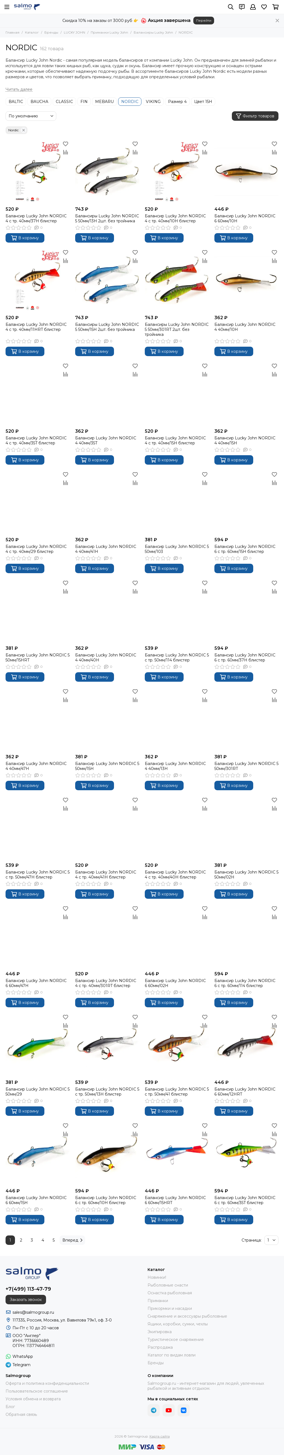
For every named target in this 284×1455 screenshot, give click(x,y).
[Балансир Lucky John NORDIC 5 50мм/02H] (246, 828)
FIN (84, 101)
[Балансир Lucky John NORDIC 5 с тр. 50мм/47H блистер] (38, 828)
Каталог (32, 32)
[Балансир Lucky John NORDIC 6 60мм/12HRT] (246, 1045)
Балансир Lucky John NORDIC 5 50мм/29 (38, 1092)
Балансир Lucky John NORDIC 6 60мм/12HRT (244, 1092)
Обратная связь (21, 1414)
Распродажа (160, 1347)
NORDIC (129, 101)
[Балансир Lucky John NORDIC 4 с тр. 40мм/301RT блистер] (107, 936)
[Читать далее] (19, 89)
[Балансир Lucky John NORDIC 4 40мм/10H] (246, 280)
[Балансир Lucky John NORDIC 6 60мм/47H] (38, 936)
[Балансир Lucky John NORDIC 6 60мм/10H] (246, 172)
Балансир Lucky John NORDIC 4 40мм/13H (175, 766)
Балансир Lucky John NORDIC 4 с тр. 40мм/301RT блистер (105, 983)
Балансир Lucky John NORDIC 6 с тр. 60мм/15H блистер (244, 549)
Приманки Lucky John (109, 32)
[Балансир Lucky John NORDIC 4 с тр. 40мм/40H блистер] (177, 828)
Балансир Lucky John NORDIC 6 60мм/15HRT (175, 1200)
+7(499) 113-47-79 (28, 1289)
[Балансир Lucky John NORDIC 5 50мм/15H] (107, 719)
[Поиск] (230, 7)
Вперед (72, 1240)
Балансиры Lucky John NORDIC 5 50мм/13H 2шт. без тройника (107, 218)
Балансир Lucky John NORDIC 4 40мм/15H (244, 440)
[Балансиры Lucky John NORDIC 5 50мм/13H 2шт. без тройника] (107, 172)
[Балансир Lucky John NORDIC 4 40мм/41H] (107, 502)
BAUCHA (39, 101)
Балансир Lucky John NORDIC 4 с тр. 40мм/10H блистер (175, 218)
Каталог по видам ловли (172, 1355)
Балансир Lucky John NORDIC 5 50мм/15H (107, 766)
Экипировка (160, 1331)
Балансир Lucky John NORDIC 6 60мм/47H (36, 983)
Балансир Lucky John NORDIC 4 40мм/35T (105, 440)
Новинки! (157, 1277)
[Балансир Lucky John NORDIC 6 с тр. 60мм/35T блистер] (246, 1153)
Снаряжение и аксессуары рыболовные (187, 1316)
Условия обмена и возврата (33, 1398)
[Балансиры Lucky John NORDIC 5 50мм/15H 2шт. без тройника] (107, 280)
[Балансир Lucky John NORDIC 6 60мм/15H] (38, 1153)
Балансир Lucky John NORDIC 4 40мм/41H (105, 549)
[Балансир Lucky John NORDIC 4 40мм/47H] (38, 719)
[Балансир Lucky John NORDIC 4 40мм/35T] (107, 394)
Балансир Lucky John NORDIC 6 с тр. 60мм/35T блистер (244, 1200)
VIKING (153, 101)
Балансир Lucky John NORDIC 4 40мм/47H (36, 766)
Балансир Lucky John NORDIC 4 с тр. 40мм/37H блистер (36, 218)
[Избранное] (264, 7)
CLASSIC (64, 101)
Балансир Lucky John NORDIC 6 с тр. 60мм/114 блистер (244, 983)
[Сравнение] (65, 152)
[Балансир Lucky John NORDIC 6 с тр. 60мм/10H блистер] (107, 1153)
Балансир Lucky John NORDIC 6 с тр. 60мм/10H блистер (105, 1200)
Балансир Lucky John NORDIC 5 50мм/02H (246, 875)
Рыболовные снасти (168, 1285)
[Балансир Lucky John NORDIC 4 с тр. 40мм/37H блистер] (38, 172)
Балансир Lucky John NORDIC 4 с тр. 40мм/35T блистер (36, 440)
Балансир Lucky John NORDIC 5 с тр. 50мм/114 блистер (177, 658)
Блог (10, 1406)
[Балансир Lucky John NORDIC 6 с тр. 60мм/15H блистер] (246, 502)
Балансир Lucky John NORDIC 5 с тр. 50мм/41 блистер (177, 1092)
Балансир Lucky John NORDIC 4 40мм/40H (105, 658)
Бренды (51, 32)
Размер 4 (177, 101)
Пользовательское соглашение (37, 1391)
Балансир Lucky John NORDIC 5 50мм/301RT (246, 766)
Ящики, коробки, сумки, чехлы (178, 1323)
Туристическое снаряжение (176, 1339)
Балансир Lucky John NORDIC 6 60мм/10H (244, 218)
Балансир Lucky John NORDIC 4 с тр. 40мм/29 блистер (36, 549)
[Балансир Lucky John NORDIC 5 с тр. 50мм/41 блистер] (177, 1045)
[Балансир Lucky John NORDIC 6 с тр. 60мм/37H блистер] (246, 611)
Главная (12, 32)
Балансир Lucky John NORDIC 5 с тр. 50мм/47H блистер (38, 875)
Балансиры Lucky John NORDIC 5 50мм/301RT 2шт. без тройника (177, 329)
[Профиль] (252, 7)
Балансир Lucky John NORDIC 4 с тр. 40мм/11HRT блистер (36, 327)
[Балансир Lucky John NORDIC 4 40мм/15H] (246, 394)
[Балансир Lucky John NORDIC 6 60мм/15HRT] (177, 1153)
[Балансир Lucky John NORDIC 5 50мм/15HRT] (38, 611)
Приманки (158, 1300)
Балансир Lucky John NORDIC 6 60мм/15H (36, 1200)
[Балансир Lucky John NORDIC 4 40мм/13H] (177, 719)
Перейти (203, 20)
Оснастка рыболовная (170, 1292)
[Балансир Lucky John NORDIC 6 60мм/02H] (177, 936)
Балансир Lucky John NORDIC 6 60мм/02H (175, 983)
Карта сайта (159, 1436)
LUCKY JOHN (74, 32)
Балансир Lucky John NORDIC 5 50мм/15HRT (38, 658)
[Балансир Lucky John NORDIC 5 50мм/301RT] (246, 719)
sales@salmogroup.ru (33, 1312)
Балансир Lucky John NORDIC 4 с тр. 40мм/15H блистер (175, 440)
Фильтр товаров (255, 116)
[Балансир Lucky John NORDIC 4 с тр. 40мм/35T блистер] (38, 394)
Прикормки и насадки (170, 1308)
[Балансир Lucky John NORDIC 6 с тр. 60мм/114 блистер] (246, 936)
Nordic (17, 130)
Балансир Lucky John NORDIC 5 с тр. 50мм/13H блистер (107, 1092)
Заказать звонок (26, 1299)
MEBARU (104, 101)
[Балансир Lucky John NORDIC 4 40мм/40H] (107, 611)
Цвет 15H (203, 101)
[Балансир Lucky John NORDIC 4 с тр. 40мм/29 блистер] (38, 502)
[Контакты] (241, 7)
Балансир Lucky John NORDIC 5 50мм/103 (177, 549)
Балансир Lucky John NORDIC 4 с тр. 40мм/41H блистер (105, 875)
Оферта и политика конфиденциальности (47, 1383)
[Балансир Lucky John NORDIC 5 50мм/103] (177, 502)
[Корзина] (276, 7)
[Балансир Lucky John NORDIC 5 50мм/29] (38, 1045)
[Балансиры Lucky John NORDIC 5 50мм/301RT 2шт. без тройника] (177, 280)
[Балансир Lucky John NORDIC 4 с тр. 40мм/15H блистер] (177, 394)
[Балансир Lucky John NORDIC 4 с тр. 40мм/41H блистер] (107, 828)
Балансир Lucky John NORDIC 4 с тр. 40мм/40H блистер (175, 875)
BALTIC (16, 101)
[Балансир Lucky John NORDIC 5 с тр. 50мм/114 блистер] (177, 611)
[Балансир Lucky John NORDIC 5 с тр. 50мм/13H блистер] (107, 1045)
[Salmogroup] (27, 7)
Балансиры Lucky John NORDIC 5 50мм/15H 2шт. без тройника (107, 327)
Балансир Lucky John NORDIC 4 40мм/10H (244, 327)
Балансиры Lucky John (153, 32)
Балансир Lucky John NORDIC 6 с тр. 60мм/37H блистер (244, 658)
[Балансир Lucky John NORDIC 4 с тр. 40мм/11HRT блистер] (38, 280)
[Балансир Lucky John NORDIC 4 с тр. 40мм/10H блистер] (177, 172)
